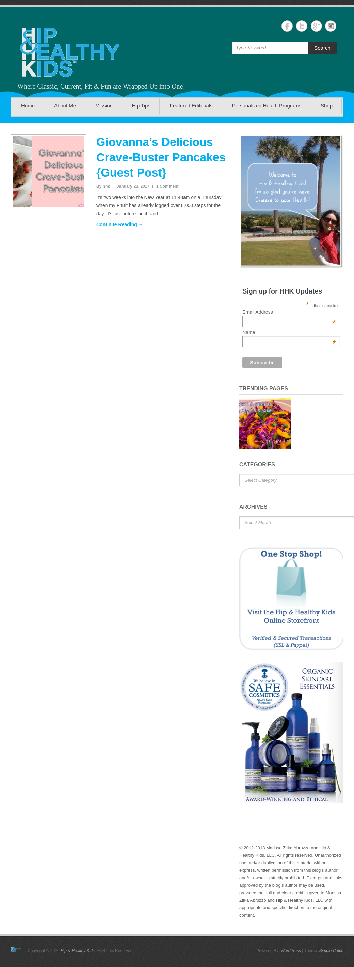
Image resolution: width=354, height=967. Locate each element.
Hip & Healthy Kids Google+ (316, 26)
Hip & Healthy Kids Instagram (331, 26)
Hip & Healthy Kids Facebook (287, 26)
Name (289, 332)
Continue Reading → (119, 224)
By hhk (103, 186)
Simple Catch (331, 950)
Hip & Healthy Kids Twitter (301, 26)
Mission (104, 106)
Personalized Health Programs (266, 106)
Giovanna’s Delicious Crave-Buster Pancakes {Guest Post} (161, 157)
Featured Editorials (191, 106)
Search (322, 48)
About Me (65, 106)
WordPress (291, 950)
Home (28, 106)
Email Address (289, 312)
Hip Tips (141, 106)
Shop (327, 106)
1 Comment (167, 186)
